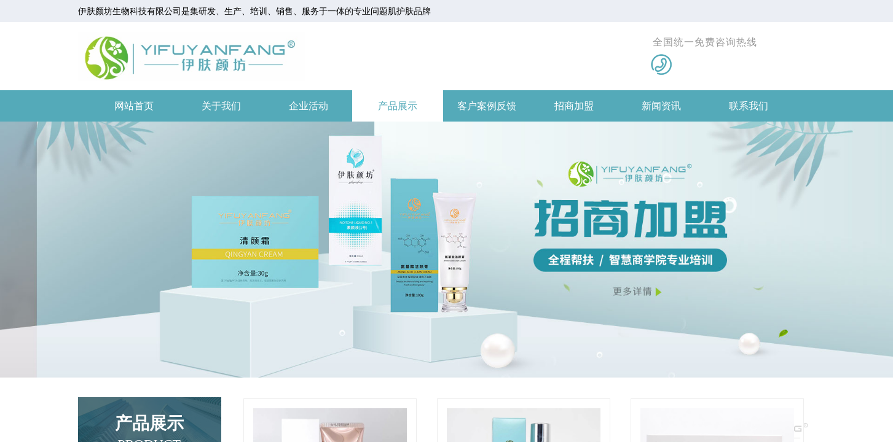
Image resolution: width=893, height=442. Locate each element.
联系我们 (748, 106)
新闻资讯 (661, 106)
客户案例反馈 (486, 106)
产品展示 (397, 106)
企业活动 (308, 106)
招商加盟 (574, 106)
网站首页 (134, 106)
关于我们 (221, 106)
